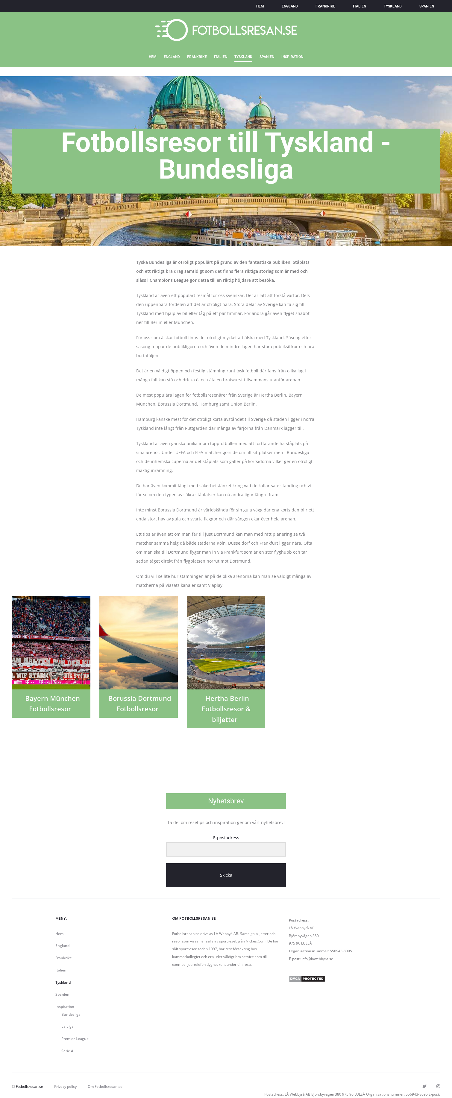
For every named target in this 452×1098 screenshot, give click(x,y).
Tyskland (393, 6)
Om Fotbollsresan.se (105, 1086)
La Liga (67, 1026)
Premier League (75, 1038)
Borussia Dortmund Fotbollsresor (139, 703)
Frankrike (325, 6)
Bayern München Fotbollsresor (52, 703)
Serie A (67, 1050)
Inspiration (292, 57)
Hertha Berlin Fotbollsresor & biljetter (226, 709)
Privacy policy (65, 1086)
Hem (260, 6)
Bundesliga (71, 1014)
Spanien (426, 6)
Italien (359, 6)
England (290, 6)
